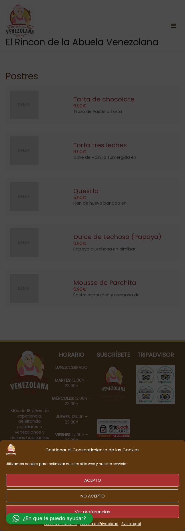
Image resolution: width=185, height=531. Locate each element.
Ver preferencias (92, 512)
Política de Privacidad (99, 523)
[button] (49, 518)
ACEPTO (92, 480)
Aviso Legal (131, 523)
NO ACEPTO (93, 496)
